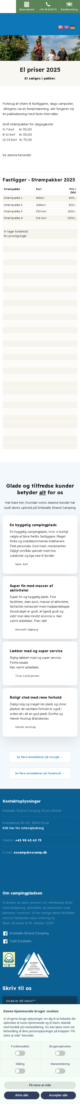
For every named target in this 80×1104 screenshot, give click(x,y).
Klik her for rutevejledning (23, 828)
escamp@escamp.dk (30, 852)
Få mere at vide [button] (40, 1085)
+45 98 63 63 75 (28, 840)
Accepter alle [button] (58, 1095)
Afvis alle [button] (21, 1095)
